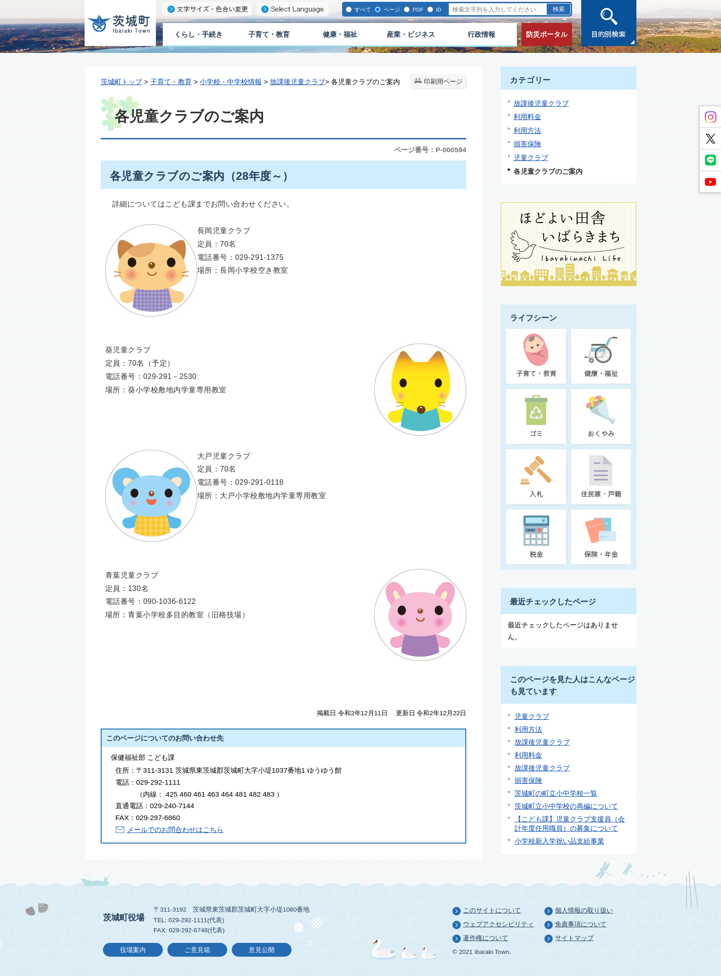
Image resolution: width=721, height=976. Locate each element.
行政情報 (481, 34)
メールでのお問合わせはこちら (175, 829)
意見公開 (262, 950)
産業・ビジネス (411, 34)
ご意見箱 (197, 950)
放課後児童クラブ (297, 82)
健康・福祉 (340, 34)
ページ (391, 9)
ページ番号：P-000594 (430, 150)
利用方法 (527, 130)
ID (438, 9)
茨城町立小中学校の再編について (566, 806)
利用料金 (527, 117)
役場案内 (133, 950)
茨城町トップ (121, 82)
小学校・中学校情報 (231, 82)
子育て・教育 (269, 34)
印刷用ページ (443, 81)
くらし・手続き (198, 34)
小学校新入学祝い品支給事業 (559, 841)
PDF (417, 9)
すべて (362, 9)
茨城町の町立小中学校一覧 (556, 793)
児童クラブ (531, 157)
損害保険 (527, 144)
